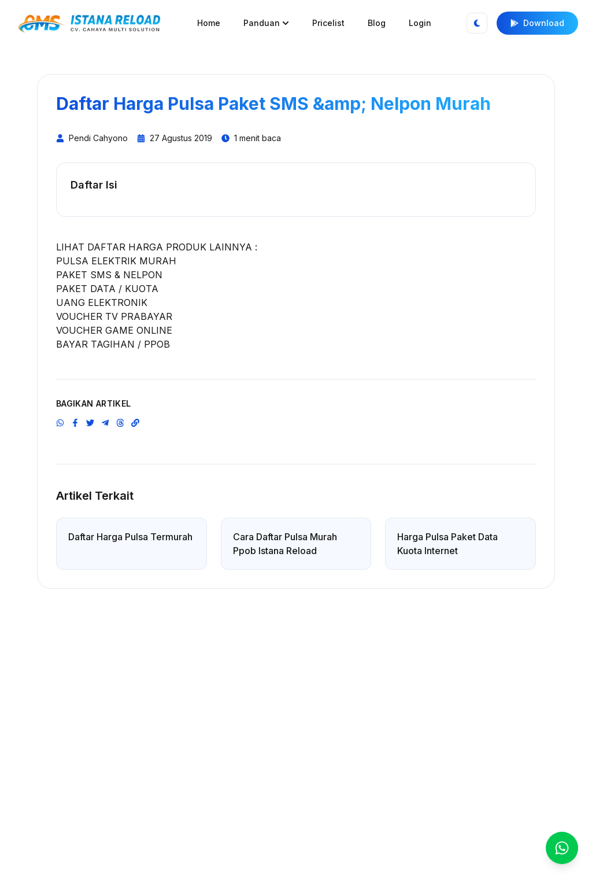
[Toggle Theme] (477, 23)
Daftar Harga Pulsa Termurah (130, 537)
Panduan (266, 23)
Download (537, 23)
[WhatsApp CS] (562, 848)
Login (420, 23)
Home (208, 23)
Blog (377, 23)
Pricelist (328, 23)
